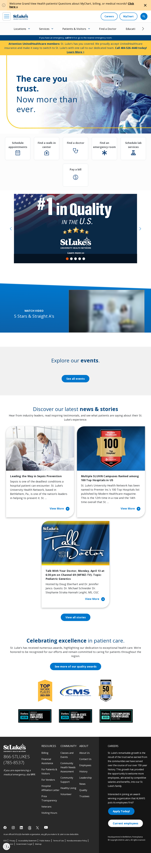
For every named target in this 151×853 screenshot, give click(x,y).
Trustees (84, 796)
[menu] (6, 16)
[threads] (30, 828)
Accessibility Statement (27, 840)
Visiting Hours (49, 812)
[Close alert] (145, 5)
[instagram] (13, 827)
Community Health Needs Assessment (68, 767)
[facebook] (5, 827)
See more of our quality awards (75, 666)
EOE (5, 840)
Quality (83, 790)
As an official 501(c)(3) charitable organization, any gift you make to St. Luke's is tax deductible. (41, 834)
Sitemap (38, 844)
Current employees (125, 823)
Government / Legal (24, 844)
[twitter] (38, 827)
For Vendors (48, 779)
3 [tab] (75, 258)
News (82, 784)
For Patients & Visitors (49, 771)
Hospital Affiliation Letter (50, 788)
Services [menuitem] (44, 29)
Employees (85, 765)
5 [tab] (83, 258)
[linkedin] (21, 827)
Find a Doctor (107, 29)
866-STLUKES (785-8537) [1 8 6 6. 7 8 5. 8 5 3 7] (17, 759)
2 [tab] (71, 258)
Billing (44, 752)
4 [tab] (79, 258)
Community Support (66, 779)
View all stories (75, 617)
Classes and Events (66, 755)
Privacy (12, 840)
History (83, 771)
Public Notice (45, 840)
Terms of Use (58, 840)
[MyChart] (128, 16)
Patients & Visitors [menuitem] (74, 29)
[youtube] (46, 827)
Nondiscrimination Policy (77, 840)
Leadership (85, 777)
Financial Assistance (47, 761)
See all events (75, 378)
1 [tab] (67, 258)
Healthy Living (68, 788)
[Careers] (109, 16)
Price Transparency (49, 798)
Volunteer (66, 794)
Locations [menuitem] (20, 29)
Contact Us (85, 759)
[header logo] (20, 16)
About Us (84, 752)
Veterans (46, 806)
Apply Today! (121, 811)
